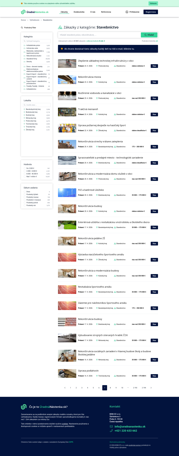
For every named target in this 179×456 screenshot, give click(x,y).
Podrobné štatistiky (150, 41)
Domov (23, 20)
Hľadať (149, 35)
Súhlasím (153, 3)
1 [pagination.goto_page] (70, 388)
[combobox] (100, 34)
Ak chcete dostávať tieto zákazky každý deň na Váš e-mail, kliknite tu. (97, 48)
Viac (154, 66)
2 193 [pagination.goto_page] (135, 388)
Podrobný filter (28, 28)
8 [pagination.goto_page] (110, 388)
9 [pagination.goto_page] (116, 388)
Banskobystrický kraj (105, 147)
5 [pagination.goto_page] (93, 388)
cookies (65, 424)
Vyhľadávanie (34, 20)
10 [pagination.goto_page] (122, 388)
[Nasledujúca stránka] (151, 387)
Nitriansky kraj (103, 340)
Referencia (106, 12)
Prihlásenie (132, 12)
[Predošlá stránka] (65, 387)
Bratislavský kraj (104, 163)
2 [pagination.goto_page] (76, 388)
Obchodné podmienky (117, 442)
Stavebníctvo (120, 66)
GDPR (71, 442)
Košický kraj (102, 82)
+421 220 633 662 (123, 430)
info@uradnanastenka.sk (127, 426)
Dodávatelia (79, 12)
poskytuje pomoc (135, 445)
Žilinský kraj (102, 130)
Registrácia (151, 12)
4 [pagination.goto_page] (87, 388)
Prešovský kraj (103, 66)
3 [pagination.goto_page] (81, 388)
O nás (92, 12)
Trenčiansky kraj (104, 376)
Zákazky (64, 12)
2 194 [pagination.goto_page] (144, 388)
